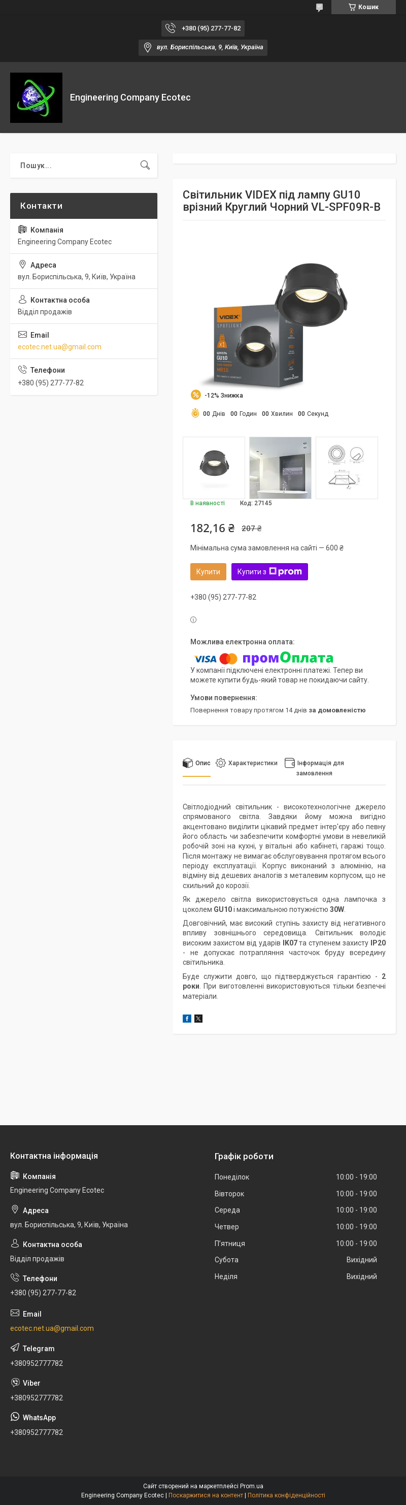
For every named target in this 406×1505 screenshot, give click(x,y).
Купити (208, 572)
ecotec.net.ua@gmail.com (59, 347)
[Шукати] (145, 165)
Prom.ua (251, 1486)
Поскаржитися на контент (205, 1495)
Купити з (270, 571)
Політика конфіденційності (286, 1495)
